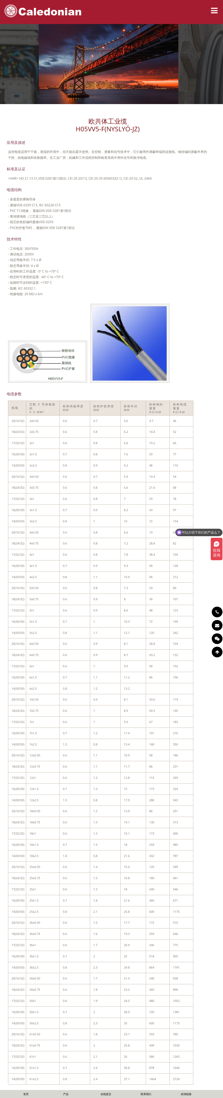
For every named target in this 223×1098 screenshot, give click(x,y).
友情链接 (186, 1094)
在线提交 (106, 1094)
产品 (65, 1094)
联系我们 (146, 1094)
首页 (26, 1094)
